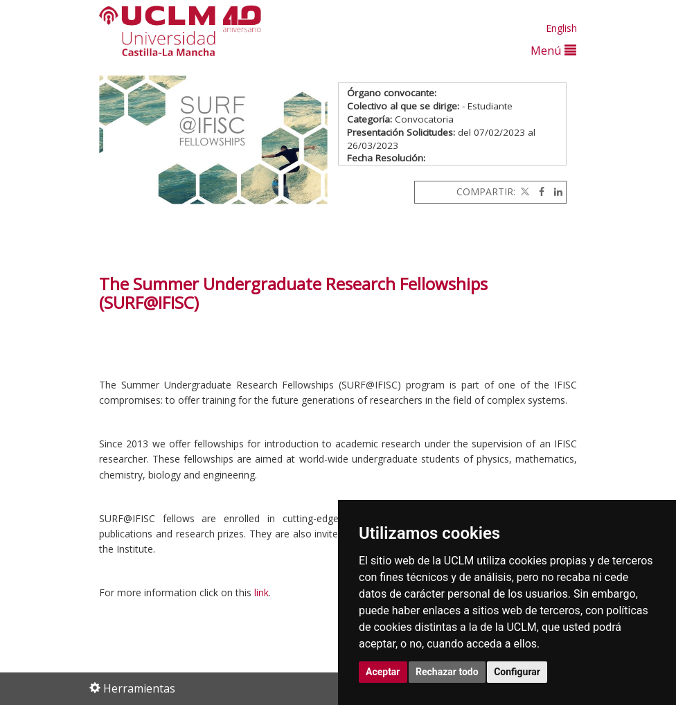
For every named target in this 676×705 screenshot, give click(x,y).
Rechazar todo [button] (447, 671)
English (561, 28)
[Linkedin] (554, 191)
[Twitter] (523, 191)
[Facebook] (538, 191)
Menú (553, 50)
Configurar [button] (517, 671)
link (261, 592)
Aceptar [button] (383, 671)
